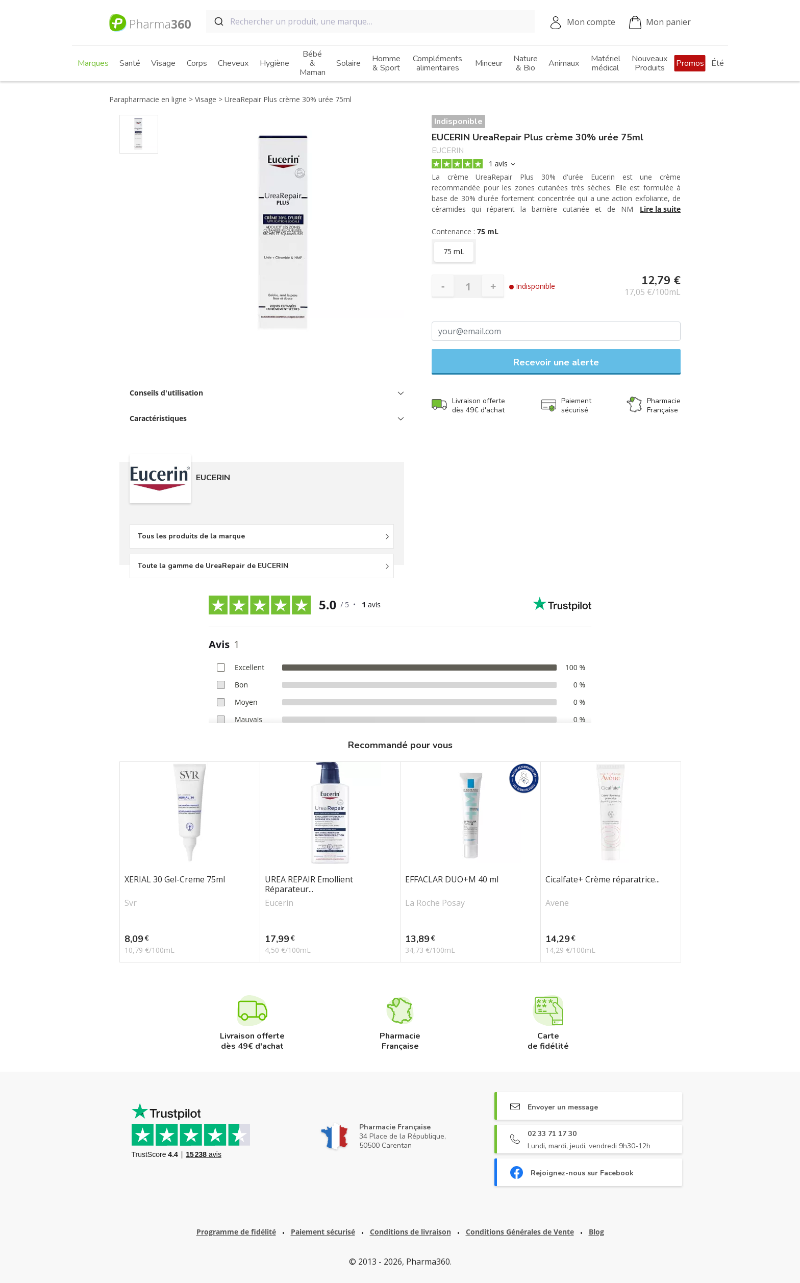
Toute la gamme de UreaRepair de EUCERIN (213, 566)
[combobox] (370, 21)
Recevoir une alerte (556, 362)
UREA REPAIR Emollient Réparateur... (309, 884)
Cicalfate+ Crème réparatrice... (602, 880)
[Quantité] (468, 286)
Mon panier (660, 22)
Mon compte (591, 22)
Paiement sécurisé (323, 1232)
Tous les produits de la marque (191, 536)
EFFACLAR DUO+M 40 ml (451, 880)
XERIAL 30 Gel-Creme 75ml (174, 880)
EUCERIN (448, 150)
